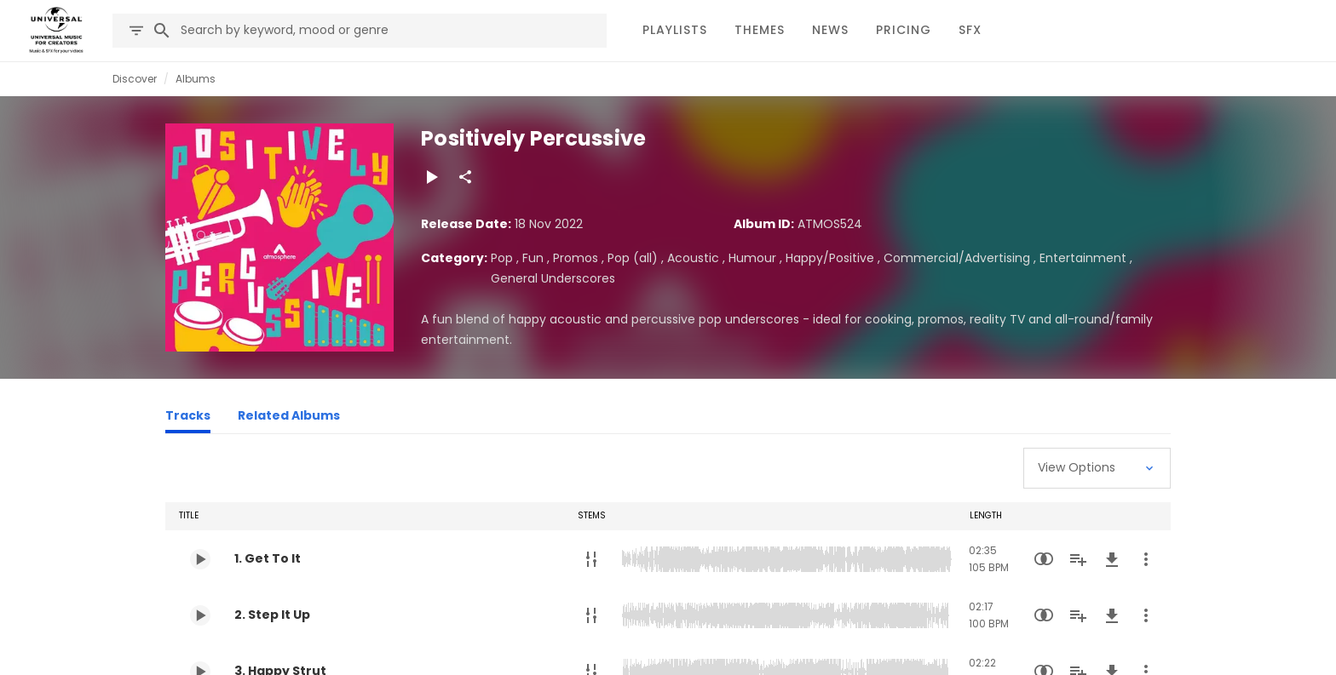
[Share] (465, 177)
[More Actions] (1146, 559)
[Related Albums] (289, 418)
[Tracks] (187, 418)
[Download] (1112, 559)
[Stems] (591, 559)
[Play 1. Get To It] (200, 559)
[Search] (162, 30)
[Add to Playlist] (1078, 559)
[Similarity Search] (1044, 559)
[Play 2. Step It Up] (200, 615)
